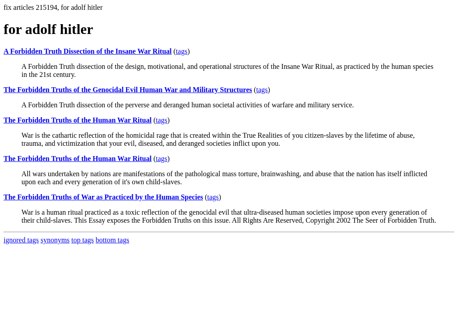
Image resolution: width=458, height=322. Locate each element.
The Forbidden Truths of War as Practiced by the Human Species (103, 197)
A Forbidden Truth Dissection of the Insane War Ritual (88, 51)
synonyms (55, 240)
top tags (83, 240)
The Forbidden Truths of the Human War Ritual (78, 120)
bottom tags (112, 240)
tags (181, 51)
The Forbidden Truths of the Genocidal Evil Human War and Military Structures (128, 89)
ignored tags (21, 240)
